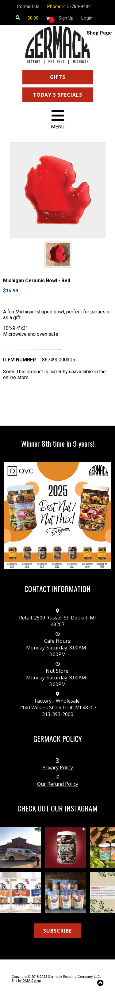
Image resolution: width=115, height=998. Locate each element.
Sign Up (66, 18)
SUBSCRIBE (57, 930)
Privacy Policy (57, 767)
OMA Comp (31, 981)
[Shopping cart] (33, 18)
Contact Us (28, 6)
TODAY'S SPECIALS (57, 94)
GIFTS (57, 77)
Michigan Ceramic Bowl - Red (36, 280)
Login (86, 18)
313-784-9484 (76, 6)
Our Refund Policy (57, 784)
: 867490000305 (57, 360)
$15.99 (10, 291)
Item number (19, 360)
